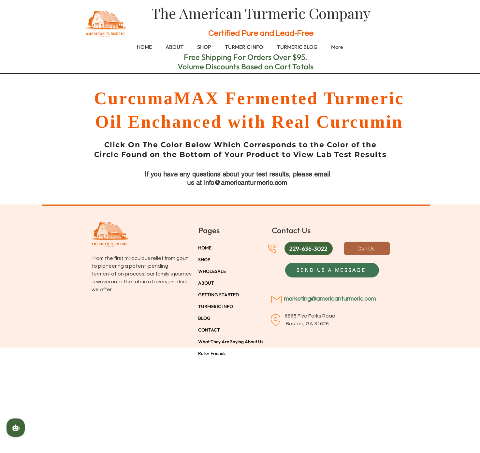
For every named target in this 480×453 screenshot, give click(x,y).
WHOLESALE (212, 271)
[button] (308, 248)
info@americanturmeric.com (245, 183)
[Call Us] (367, 248)
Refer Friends (211, 353)
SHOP (204, 259)
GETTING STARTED (218, 295)
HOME (204, 248)
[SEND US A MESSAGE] (332, 270)
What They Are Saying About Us (221, 342)
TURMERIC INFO (215, 306)
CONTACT (209, 330)
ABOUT (206, 283)
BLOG (204, 318)
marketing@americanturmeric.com (330, 299)
